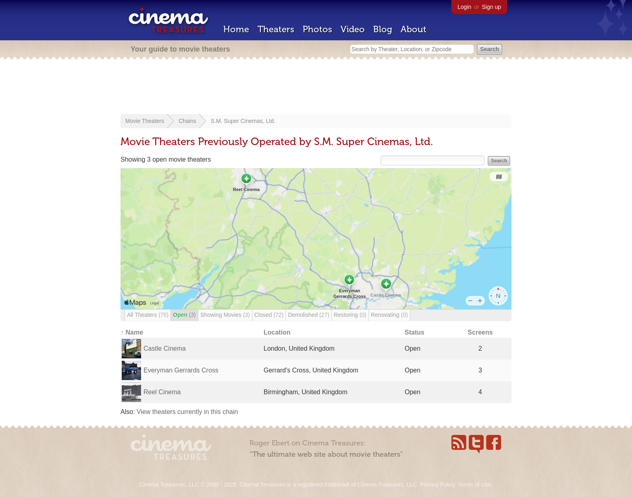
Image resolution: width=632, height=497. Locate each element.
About (413, 29)
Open (184, 315)
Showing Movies (225, 315)
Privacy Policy (437, 484)
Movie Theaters (144, 121)
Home (236, 29)
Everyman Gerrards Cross (180, 370)
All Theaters (147, 315)
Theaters (276, 29)
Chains (187, 121)
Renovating (389, 315)
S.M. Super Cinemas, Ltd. (243, 121)
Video (353, 29)
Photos (317, 29)
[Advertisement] (316, 87)
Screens (480, 332)
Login (464, 7)
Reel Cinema (162, 392)
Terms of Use (474, 484)
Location (277, 332)
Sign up (491, 7)
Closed (268, 315)
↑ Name (132, 332)
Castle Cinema (164, 348)
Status (414, 332)
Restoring (350, 315)
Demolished (308, 315)
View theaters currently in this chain (187, 411)
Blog (382, 29)
